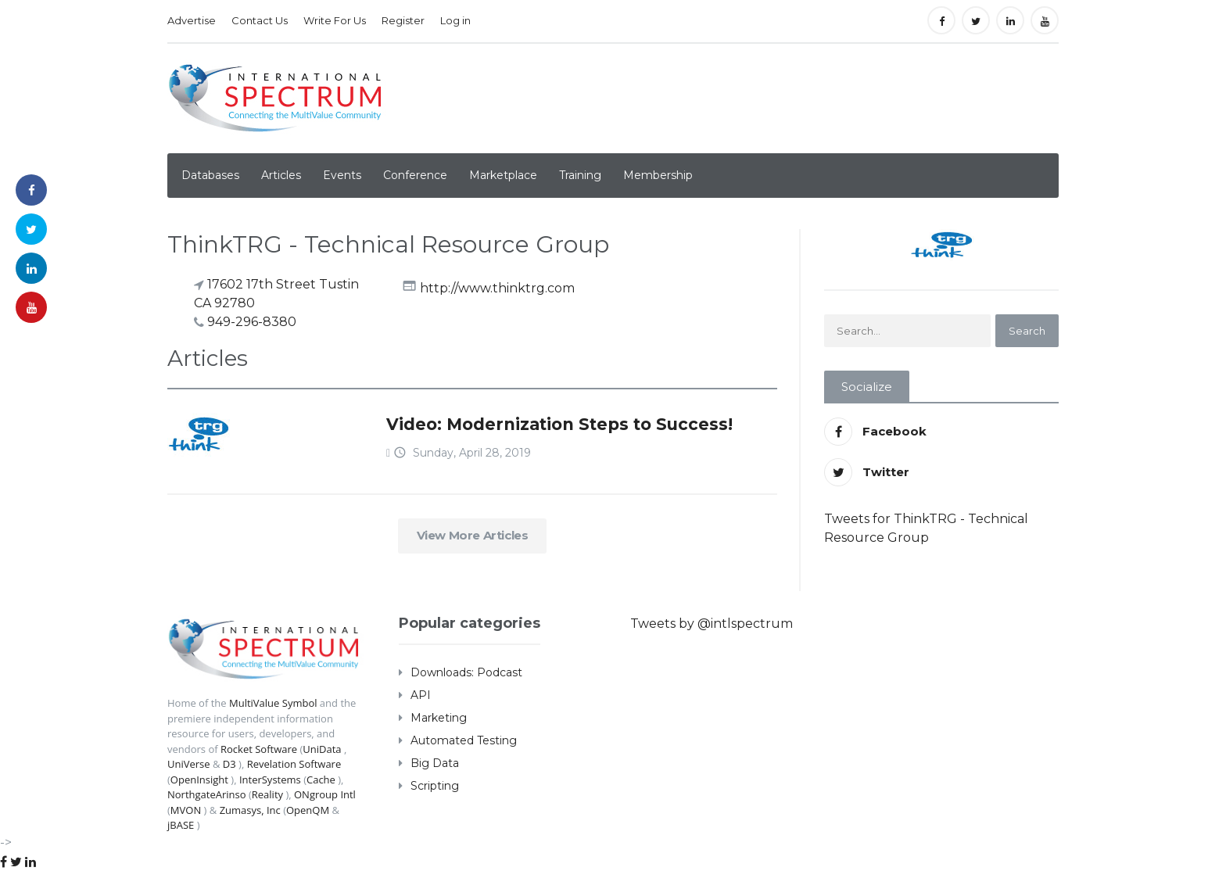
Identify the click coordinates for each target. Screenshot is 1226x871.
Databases (210, 175)
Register (403, 20)
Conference (415, 175)
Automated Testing (463, 740)
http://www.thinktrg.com (497, 287)
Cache (320, 779)
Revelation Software (294, 764)
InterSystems (270, 779)
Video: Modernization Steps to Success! (559, 424)
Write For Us (334, 20)
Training (580, 175)
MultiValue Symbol (273, 703)
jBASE (180, 825)
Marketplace (503, 175)
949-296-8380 (251, 321)
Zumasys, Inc (250, 810)
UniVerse (188, 764)
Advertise (191, 20)
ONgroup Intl (325, 794)
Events (342, 175)
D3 (229, 764)
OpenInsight (199, 779)
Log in (455, 20)
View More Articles (473, 535)
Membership (658, 175)
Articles (281, 175)
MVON (185, 810)
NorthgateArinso (206, 794)
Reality (267, 794)
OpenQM (307, 810)
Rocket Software (258, 749)
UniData (322, 749)
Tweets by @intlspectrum (711, 623)
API (420, 695)
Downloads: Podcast (466, 672)
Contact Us (259, 20)
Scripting (434, 786)
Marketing (438, 718)
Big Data (434, 763)
